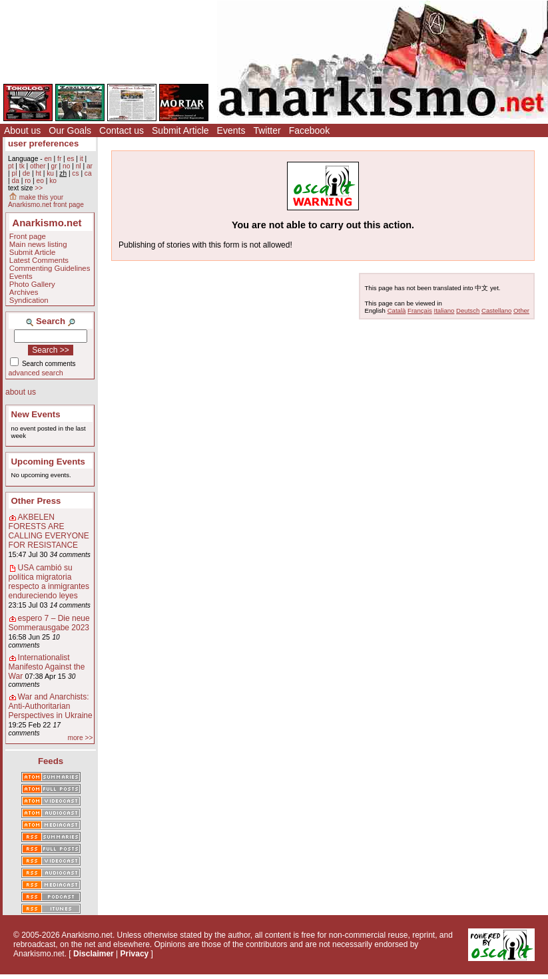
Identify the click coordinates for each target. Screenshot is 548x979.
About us (22, 130)
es (71, 158)
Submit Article (180, 130)
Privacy (135, 953)
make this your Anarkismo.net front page (46, 201)
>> (39, 188)
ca (88, 173)
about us (20, 392)
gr (54, 166)
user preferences (43, 143)
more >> (80, 737)
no (66, 166)
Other (521, 310)
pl (14, 173)
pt (11, 166)
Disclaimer (93, 953)
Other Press (36, 501)
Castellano (496, 310)
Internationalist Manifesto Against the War (47, 667)
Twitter (266, 130)
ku (50, 173)
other (37, 166)
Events (231, 130)
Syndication (29, 300)
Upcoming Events (48, 462)
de (26, 173)
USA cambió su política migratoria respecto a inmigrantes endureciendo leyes (49, 581)
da (15, 180)
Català (397, 310)
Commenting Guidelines (50, 268)
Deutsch (467, 310)
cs (75, 173)
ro (28, 180)
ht (38, 173)
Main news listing (38, 244)
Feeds (50, 761)
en (47, 158)
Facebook (309, 130)
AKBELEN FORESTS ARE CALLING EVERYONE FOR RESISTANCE (49, 531)
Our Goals (70, 130)
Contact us (121, 130)
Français (420, 310)
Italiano (444, 310)
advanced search (36, 373)
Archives (24, 292)
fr (59, 158)
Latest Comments (39, 260)
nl (78, 166)
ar (90, 166)
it (81, 158)
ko (53, 180)
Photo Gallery (32, 284)
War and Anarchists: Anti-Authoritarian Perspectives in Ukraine (51, 706)
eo (40, 180)
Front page (27, 236)
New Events (36, 414)
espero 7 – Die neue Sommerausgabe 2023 (49, 623)
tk (22, 166)
